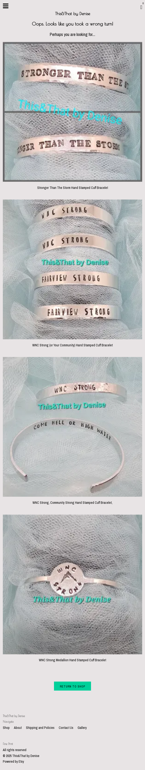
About (18, 728)
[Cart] (141, 7)
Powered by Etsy (13, 761)
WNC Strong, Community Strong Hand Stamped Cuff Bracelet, (72, 500)
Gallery (82, 728)
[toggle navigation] (5, 6)
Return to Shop (72, 686)
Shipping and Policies (40, 728)
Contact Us (66, 728)
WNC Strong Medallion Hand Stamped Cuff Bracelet (72, 657)
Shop (6, 728)
